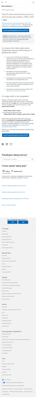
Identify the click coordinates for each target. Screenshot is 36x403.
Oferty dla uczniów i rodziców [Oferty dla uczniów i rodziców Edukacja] (8, 296)
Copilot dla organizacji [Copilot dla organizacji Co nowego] (6, 239)
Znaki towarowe (5, 391)
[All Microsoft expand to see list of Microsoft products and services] (2, 2)
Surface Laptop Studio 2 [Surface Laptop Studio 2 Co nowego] (7, 236)
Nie (23, 222)
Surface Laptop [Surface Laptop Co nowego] (5, 234)
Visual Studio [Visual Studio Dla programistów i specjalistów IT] (5, 353)
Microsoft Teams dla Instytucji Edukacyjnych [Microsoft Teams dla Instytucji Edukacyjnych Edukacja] (11, 285)
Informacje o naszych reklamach (16, 391)
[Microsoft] (18, 1)
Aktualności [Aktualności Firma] (4, 366)
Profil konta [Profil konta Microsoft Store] (4, 255)
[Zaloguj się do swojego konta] (33, 2)
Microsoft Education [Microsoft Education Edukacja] (6, 279)
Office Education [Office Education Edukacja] (5, 290)
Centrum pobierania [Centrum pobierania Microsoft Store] (6, 258)
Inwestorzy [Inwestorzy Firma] (4, 372)
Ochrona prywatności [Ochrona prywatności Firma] (6, 369)
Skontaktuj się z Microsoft (7, 389)
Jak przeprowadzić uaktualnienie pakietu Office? (15, 125)
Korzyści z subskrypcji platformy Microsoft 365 (14, 185)
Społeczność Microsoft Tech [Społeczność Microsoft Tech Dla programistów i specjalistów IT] (7, 342)
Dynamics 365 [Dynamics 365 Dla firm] (5, 315)
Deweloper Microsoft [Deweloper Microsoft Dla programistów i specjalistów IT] (6, 334)
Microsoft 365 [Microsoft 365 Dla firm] (5, 318)
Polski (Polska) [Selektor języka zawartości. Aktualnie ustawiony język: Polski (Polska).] (7, 379)
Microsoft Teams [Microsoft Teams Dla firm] (5, 326)
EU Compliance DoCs (28, 391)
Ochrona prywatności (18, 389)
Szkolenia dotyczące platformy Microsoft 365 (13, 192)
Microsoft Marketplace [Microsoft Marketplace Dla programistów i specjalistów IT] (6, 345)
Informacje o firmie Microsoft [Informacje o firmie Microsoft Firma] (8, 363)
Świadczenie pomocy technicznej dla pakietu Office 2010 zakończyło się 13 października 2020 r (16, 24)
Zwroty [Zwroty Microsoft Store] (3, 263)
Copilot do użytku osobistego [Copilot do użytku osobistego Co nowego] (8, 242)
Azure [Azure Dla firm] (3, 312)
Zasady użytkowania (28, 389)
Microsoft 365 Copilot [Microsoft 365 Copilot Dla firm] (6, 323)
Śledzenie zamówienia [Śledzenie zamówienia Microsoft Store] (6, 266)
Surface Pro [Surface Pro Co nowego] (4, 231)
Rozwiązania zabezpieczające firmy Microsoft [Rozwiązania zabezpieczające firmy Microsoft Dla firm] (11, 309)
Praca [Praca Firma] (3, 361)
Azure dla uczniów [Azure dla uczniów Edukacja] (6, 299)
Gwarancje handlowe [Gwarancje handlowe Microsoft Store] (6, 272)
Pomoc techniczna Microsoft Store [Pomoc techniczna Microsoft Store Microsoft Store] (9, 261)
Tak (12, 222)
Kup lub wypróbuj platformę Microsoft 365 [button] (15, 30)
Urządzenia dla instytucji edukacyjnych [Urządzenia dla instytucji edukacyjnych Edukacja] (10, 282)
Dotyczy (5, 20)
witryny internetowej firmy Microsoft (15, 91)
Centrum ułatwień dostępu (9, 205)
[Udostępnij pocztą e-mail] (10, 143)
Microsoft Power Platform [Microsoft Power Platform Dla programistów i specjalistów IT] (7, 347)
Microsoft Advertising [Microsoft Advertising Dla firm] (6, 320)
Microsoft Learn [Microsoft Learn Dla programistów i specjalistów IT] (5, 336)
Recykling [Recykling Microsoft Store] (4, 269)
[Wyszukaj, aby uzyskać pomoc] (6, 2)
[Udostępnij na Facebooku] (3, 143)
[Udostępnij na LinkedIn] (6, 143)
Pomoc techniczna (6, 6)
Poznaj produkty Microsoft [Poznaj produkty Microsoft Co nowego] (7, 247)
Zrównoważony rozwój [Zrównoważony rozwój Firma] (6, 374)
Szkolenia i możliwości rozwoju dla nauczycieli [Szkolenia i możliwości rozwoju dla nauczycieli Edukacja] (11, 293)
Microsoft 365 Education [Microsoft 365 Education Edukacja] (7, 288)
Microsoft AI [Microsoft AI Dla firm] (4, 307)
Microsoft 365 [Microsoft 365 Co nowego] (5, 245)
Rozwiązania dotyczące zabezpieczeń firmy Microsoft (15, 198)
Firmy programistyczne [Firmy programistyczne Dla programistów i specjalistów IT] (6, 350)
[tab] (12, 111)
